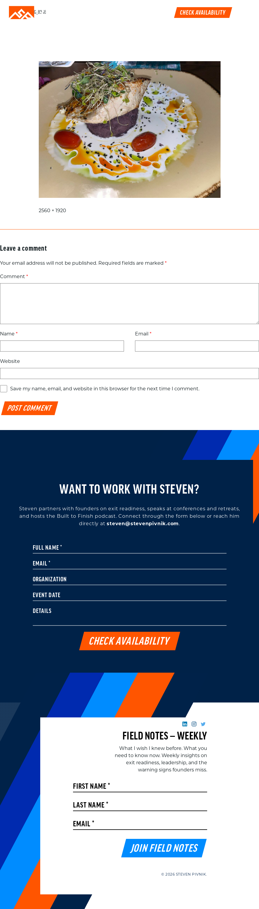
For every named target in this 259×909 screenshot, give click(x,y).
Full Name (48, 548)
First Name (92, 787)
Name (9, 334)
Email (143, 334)
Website (10, 361)
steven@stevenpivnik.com (143, 523)
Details (42, 611)
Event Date (47, 596)
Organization (50, 580)
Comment (14, 276)
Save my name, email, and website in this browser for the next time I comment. (104, 389)
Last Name (91, 805)
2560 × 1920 (52, 210)
